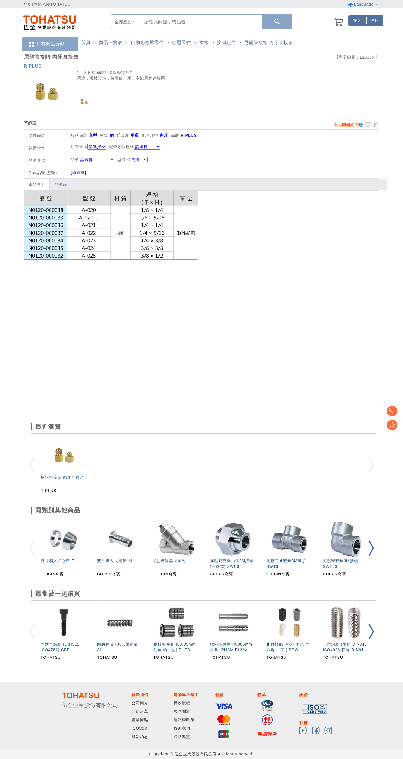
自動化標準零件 (147, 42)
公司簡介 (140, 703)
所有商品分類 (46, 44)
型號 (132, 159)
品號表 (61, 184)
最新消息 (140, 736)
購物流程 (182, 703)
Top (394, 425)
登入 (357, 20)
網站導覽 (182, 736)
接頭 (204, 42)
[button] (371, 548)
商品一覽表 (111, 42)
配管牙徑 (79, 146)
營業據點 (140, 720)
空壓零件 (181, 42)
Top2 (394, 411)
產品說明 (36, 184)
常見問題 (182, 711)
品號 (92, 159)
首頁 (86, 42)
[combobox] (200, 22)
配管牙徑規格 (121, 146)
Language (363, 4)
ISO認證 (139, 728)
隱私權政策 (184, 720)
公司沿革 (140, 711)
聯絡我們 (182, 728)
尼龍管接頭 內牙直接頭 (268, 42)
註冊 (375, 20)
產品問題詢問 (346, 124)
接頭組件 (226, 42)
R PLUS (33, 66)
